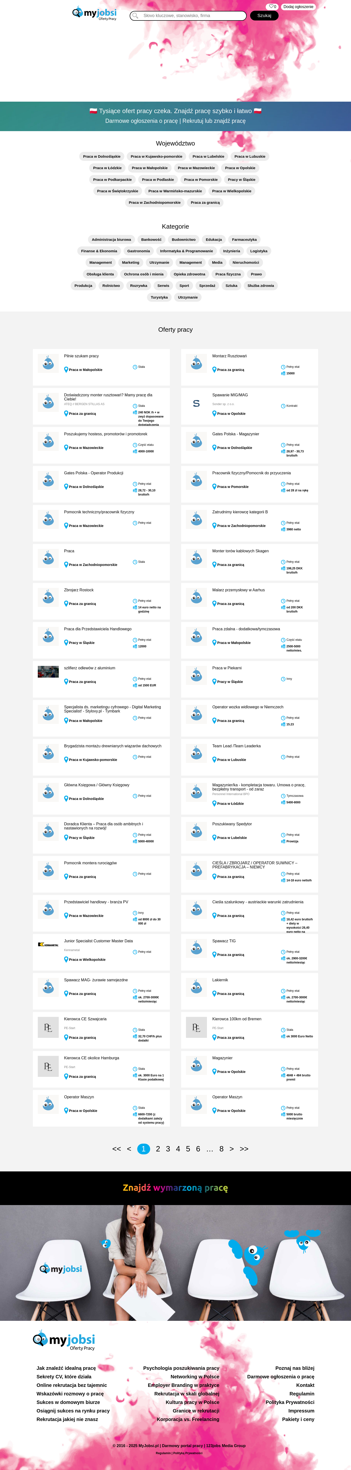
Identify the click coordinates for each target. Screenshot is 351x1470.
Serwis (163, 285)
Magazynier (222, 1058)
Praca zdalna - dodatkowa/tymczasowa (246, 629)
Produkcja (83, 285)
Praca (69, 551)
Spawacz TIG (224, 941)
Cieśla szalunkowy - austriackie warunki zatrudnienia (257, 902)
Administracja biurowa (111, 239)
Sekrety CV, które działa (64, 1376)
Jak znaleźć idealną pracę (66, 1368)
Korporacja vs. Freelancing (188, 1419)
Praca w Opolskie (240, 168)
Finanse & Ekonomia (99, 251)
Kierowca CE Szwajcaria (85, 1019)
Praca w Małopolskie (150, 168)
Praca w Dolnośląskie (101, 156)
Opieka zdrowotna (189, 274)
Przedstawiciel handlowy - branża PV (96, 902)
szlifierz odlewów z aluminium (89, 668)
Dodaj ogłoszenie (298, 7)
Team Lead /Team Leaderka (236, 746)
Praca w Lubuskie (249, 156)
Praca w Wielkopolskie (232, 191)
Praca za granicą (205, 202)
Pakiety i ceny (298, 1419)
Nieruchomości (246, 262)
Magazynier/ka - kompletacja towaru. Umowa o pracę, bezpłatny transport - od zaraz (258, 787)
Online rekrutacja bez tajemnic (72, 1385)
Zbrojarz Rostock (79, 590)
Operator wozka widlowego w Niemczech (247, 707)
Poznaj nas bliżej (294, 1368)
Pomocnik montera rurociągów (90, 863)
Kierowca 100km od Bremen (236, 1019)
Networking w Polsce (195, 1376)
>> (244, 1149)
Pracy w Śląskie (241, 179)
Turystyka (159, 297)
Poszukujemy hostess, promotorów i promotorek (105, 434)
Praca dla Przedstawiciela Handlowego (98, 629)
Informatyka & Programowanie (186, 251)
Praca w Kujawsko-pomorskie (156, 156)
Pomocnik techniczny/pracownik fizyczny (99, 512)
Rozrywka (138, 285)
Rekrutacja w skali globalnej (186, 1393)
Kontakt (305, 1385)
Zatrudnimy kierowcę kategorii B (240, 512)
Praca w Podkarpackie (112, 179)
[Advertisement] (175, 62)
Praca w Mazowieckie (196, 168)
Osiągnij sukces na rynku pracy (73, 1410)
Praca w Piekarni (227, 668)
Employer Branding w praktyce (183, 1385)
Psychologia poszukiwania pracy (181, 1368)
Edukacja (214, 239)
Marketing (130, 262)
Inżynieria (231, 251)
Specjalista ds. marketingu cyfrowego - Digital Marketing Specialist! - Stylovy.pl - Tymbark (112, 709)
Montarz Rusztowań (229, 356)
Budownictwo (184, 239)
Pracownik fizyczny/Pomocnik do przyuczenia (251, 473)
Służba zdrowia (261, 285)
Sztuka (231, 285)
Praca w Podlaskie (158, 179)
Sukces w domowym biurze (68, 1402)
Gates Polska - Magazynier (235, 434)
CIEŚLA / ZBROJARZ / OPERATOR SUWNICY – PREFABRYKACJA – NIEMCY (254, 865)
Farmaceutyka (244, 239)
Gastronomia (138, 251)
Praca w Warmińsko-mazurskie (175, 191)
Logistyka (258, 251)
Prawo (256, 274)
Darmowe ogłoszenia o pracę (280, 1376)
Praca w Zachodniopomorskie (155, 202)
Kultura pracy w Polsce (192, 1402)
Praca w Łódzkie (107, 168)
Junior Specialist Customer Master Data (98, 941)
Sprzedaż (207, 285)
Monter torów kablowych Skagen (240, 551)
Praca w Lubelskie (208, 156)
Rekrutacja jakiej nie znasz (67, 1419)
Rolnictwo (111, 285)
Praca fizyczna (228, 274)
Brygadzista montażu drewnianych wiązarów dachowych (112, 746)
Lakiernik (220, 980)
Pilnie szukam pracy (81, 356)
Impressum (301, 1410)
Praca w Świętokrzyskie (117, 191)
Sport (184, 285)
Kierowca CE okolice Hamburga (91, 1058)
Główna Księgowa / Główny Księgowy (96, 785)
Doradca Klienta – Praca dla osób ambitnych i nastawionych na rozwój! (103, 826)
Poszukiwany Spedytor (232, 824)
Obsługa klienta (100, 274)
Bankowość (151, 239)
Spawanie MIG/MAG (230, 395)
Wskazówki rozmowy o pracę (70, 1393)
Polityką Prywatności (188, 1453)
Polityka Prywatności (290, 1402)
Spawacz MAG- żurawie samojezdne (96, 980)
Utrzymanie (159, 262)
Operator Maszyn (79, 1097)
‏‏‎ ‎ (272, 7)
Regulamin (302, 1393)
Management (100, 262)
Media (217, 262)
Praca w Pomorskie (201, 179)
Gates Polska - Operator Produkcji (93, 473)
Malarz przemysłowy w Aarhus (238, 590)
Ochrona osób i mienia (144, 274)
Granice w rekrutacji (196, 1410)
